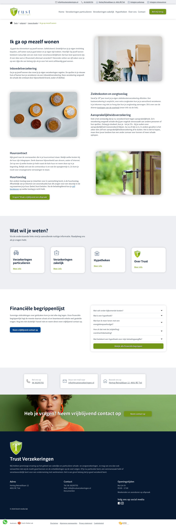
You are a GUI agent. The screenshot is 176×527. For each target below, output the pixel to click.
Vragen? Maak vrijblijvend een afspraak (30, 197)
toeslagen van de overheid (108, 107)
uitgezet (23, 23)
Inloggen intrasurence (158, 2)
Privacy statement (85, 523)
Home (61, 11)
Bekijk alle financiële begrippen (128, 346)
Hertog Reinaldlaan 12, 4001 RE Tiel (112, 2)
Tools (16, 23)
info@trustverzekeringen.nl (68, 2)
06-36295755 (72, 485)
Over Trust (141, 261)
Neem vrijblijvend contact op (25, 329)
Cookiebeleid (99, 523)
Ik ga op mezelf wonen (48, 23)
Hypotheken (121, 11)
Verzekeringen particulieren (79, 11)
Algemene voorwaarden (68, 523)
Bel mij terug (157, 11)
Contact (141, 11)
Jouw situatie (33, 23)
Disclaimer (54, 523)
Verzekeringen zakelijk (103, 11)
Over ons (132, 11)
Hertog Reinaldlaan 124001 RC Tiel (19, 486)
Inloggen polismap (137, 2)
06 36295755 (88, 2)
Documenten (69, 490)
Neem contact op (137, 414)
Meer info (17, 268)
